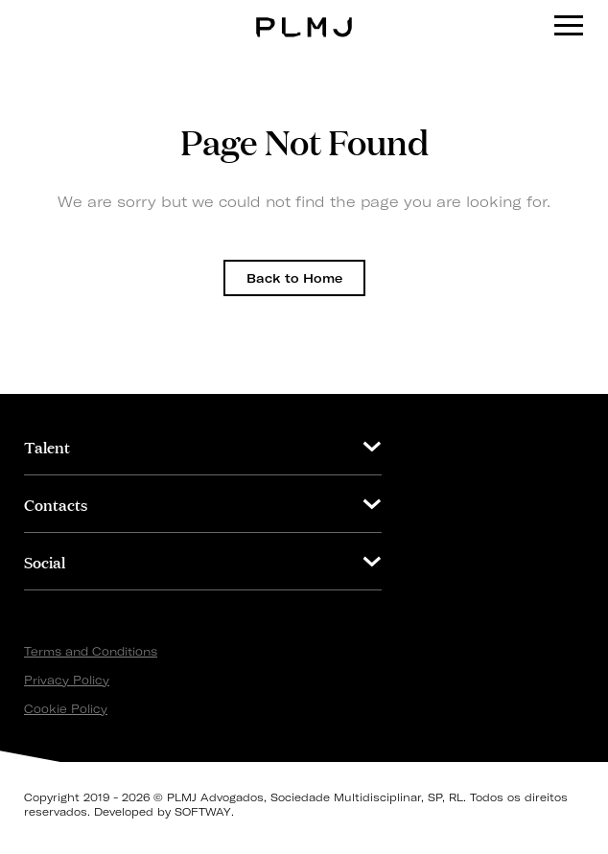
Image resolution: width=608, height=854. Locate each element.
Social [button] (44, 561)
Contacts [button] (55, 504)
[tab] (203, 446)
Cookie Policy (65, 709)
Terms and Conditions (90, 651)
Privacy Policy (66, 680)
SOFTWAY (203, 812)
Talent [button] (47, 446)
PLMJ (304, 13)
